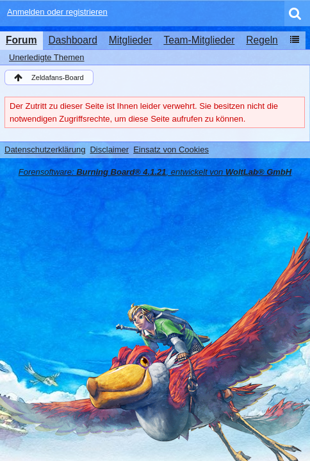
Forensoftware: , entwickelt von (155, 172)
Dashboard (73, 40)
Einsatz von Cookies (171, 149)
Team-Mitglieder (198, 40)
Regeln (261, 40)
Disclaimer (109, 149)
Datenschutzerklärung (44, 149)
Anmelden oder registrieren (57, 12)
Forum (21, 40)
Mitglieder (130, 40)
